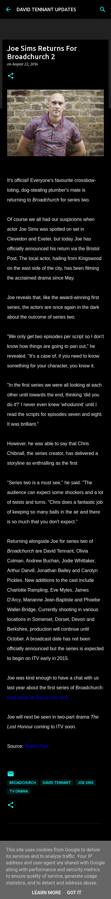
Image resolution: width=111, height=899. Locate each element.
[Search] (102, 9)
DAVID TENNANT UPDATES (46, 9)
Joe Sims (86, 783)
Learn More (46, 892)
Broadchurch (22, 783)
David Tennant (57, 783)
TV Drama (18, 791)
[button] (10, 76)
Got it (74, 892)
